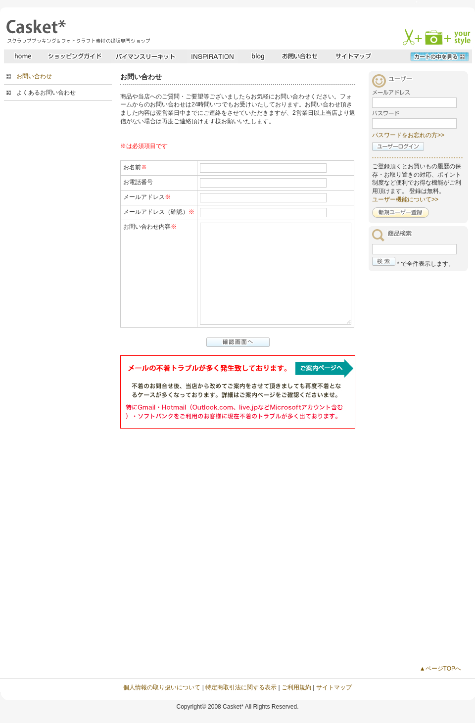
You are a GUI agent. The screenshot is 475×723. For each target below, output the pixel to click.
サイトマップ (334, 687)
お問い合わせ (34, 76)
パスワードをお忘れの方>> (408, 135)
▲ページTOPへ (440, 668)
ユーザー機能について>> (405, 199)
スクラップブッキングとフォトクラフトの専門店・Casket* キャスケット (77, 31)
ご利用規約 (296, 687)
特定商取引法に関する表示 (241, 687)
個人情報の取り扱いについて (161, 687)
